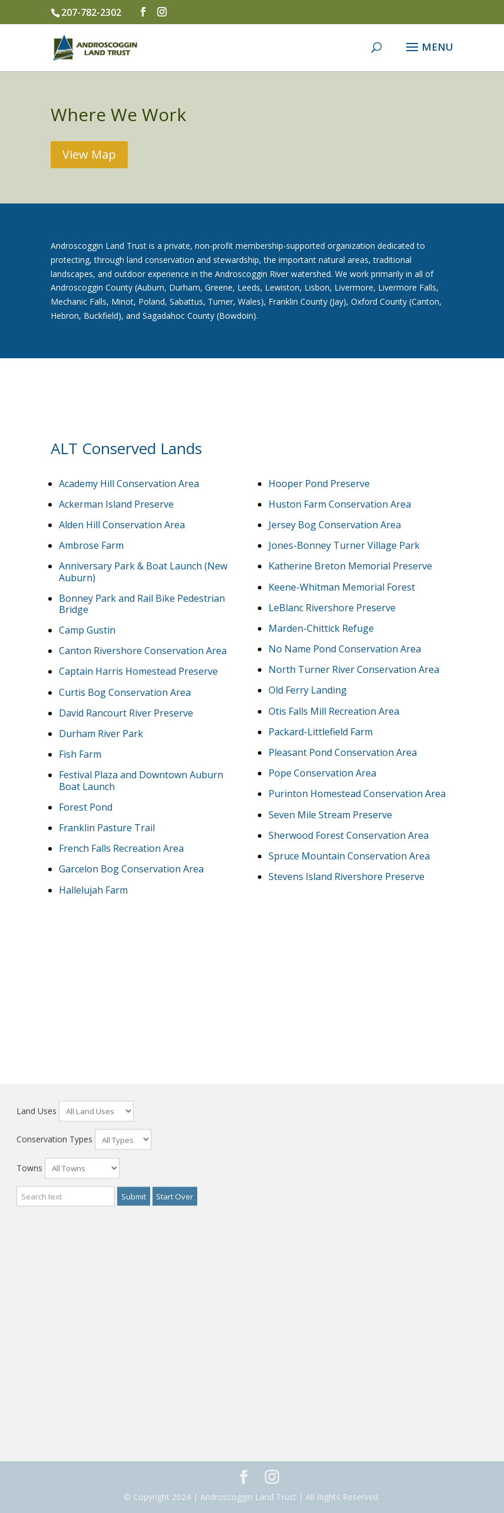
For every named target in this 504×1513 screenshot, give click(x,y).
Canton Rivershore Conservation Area (143, 650)
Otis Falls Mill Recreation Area (333, 711)
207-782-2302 (91, 12)
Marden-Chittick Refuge (321, 628)
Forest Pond (85, 807)
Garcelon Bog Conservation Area (131, 868)
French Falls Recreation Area (121, 848)
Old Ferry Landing (307, 690)
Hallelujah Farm (93, 890)
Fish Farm (80, 754)
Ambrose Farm (91, 545)
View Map (89, 154)
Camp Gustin (87, 630)
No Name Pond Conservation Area (344, 648)
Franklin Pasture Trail (107, 827)
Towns (29, 1453)
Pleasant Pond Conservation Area (342, 752)
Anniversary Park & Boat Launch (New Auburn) (143, 571)
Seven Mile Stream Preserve (330, 814)
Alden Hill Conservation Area (122, 524)
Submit (133, 1481)
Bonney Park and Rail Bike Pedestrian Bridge (142, 604)
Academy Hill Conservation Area (129, 483)
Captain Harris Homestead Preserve (138, 671)
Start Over (174, 1481)
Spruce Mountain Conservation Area (349, 855)
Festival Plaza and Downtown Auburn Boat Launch (141, 780)
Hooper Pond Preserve (319, 483)
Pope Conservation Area (322, 773)
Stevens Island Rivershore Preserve (346, 876)
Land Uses (36, 1395)
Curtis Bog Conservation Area (125, 692)
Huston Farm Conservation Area (339, 504)
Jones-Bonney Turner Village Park (344, 545)
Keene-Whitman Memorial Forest (341, 587)
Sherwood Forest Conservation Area (348, 835)
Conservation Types (54, 1424)
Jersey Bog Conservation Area (334, 524)
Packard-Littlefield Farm (320, 731)
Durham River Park (101, 733)
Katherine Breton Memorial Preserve (350, 565)
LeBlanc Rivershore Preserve (332, 607)
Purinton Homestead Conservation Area (357, 793)
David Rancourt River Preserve (126, 712)
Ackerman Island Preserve (116, 504)
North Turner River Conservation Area (353, 669)
